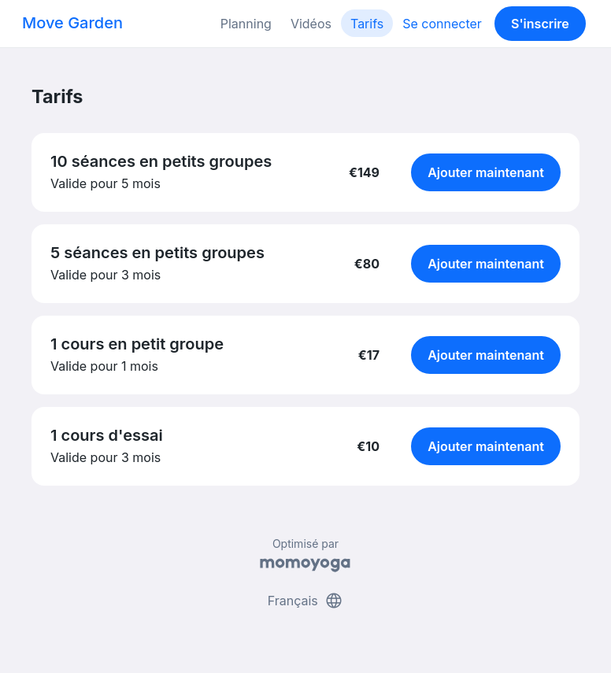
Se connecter (442, 23)
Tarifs (366, 23)
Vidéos (311, 23)
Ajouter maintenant (486, 172)
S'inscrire (540, 23)
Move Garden (72, 22)
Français (306, 600)
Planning (246, 23)
